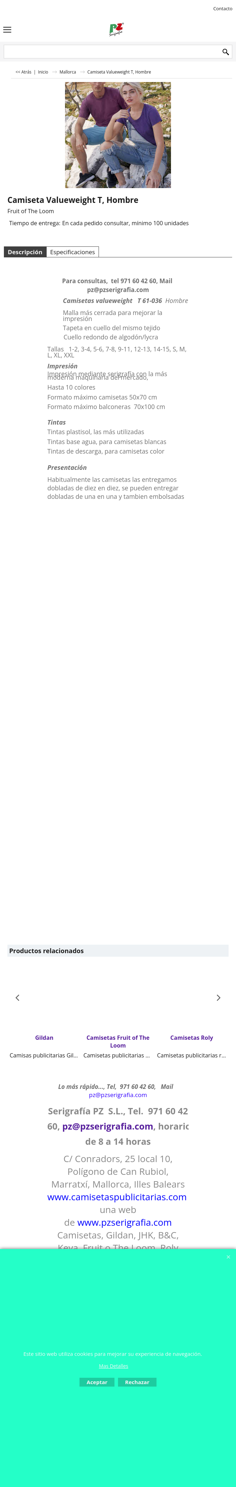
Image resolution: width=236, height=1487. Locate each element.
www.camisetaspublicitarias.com (117, 1196)
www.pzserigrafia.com (124, 1222)
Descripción (25, 252)
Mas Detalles (113, 1366)
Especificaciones (72, 252)
